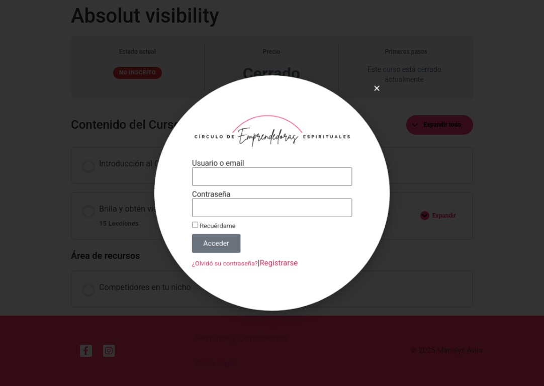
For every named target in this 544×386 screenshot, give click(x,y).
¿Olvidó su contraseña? (229, 257)
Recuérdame (219, 223)
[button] (368, 96)
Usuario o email (222, 165)
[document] (272, 193)
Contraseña (216, 194)
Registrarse (278, 257)
